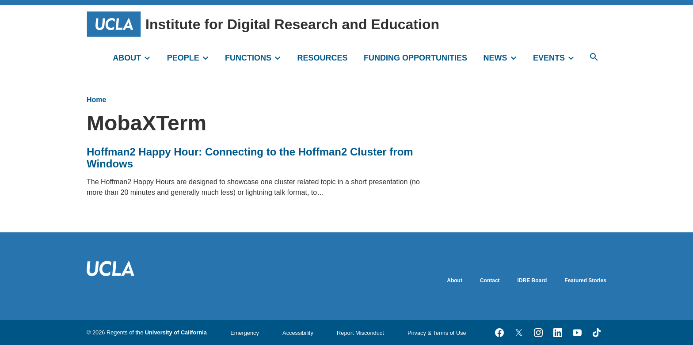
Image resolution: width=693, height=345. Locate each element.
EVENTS (549, 57)
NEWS (495, 57)
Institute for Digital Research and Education (263, 24)
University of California (176, 332)
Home (96, 99)
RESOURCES (322, 57)
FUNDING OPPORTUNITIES (415, 57)
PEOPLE (183, 57)
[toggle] (151, 57)
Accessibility (297, 333)
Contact (490, 280)
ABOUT (127, 57)
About (454, 280)
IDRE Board (532, 280)
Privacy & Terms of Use (436, 333)
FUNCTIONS (248, 57)
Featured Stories (585, 280)
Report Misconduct (360, 333)
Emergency (244, 333)
